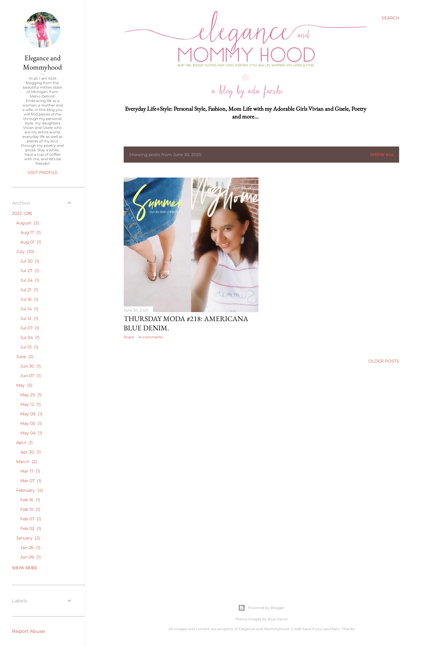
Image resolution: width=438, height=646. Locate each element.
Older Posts (383, 361)
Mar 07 (31, 480)
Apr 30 (30, 452)
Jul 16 (29, 299)
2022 (22, 213)
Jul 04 (30, 337)
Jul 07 (29, 328)
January (28, 538)
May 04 (31, 433)
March (26, 461)
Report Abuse (28, 631)
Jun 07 (30, 375)
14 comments (150, 337)
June (25, 356)
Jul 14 (29, 309)
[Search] (390, 18)
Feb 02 (30, 528)
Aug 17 (30, 232)
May (24, 385)
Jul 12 (29, 318)
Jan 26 (30, 547)
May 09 (31, 414)
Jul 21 (29, 289)
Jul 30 (29, 261)
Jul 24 (29, 280)
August (27, 223)
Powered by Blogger (261, 607)
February (29, 490)
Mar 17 (30, 471)
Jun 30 (30, 366)
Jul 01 (29, 347)
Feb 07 (30, 519)
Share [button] (129, 337)
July (25, 251)
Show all (382, 154)
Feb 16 (30, 499)
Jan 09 (30, 557)
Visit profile (42, 172)
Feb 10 (30, 509)
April (24, 442)
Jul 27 (29, 270)
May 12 (30, 404)
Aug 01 (30, 242)
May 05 (31, 423)
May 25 (31, 394)
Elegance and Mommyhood (42, 62)
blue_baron (278, 619)
